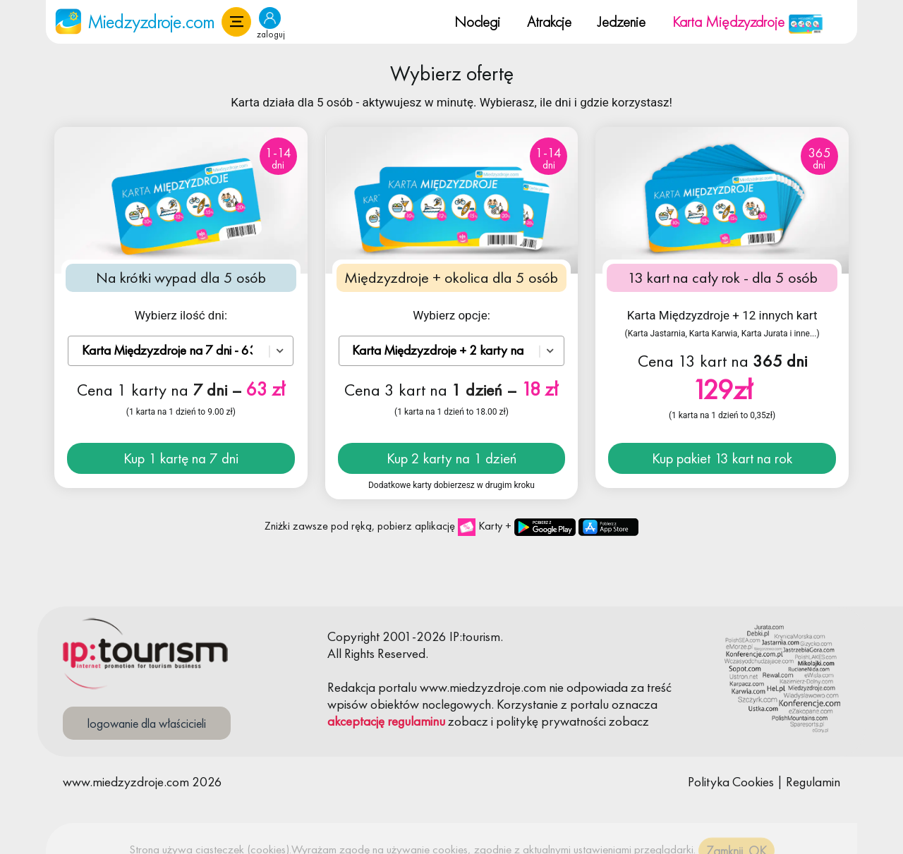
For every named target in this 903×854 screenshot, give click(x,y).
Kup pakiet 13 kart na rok (722, 458)
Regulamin (813, 782)
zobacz (468, 721)
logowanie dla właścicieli (146, 723)
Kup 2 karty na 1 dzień (451, 458)
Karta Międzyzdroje (747, 21)
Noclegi (477, 21)
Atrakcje (549, 21)
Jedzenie (622, 21)
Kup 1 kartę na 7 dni (180, 458)
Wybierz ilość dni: (181, 315)
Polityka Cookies (731, 782)
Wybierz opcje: (451, 315)
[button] (236, 22)
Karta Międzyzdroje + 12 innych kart (722, 315)
